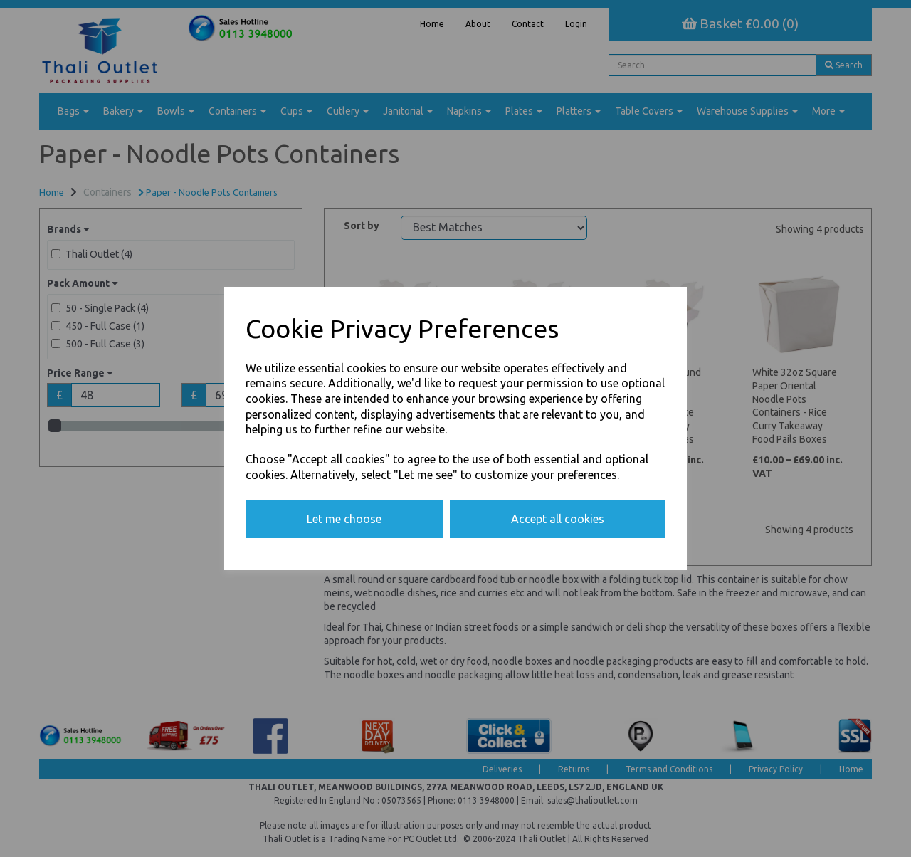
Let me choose (344, 518)
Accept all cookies (557, 518)
